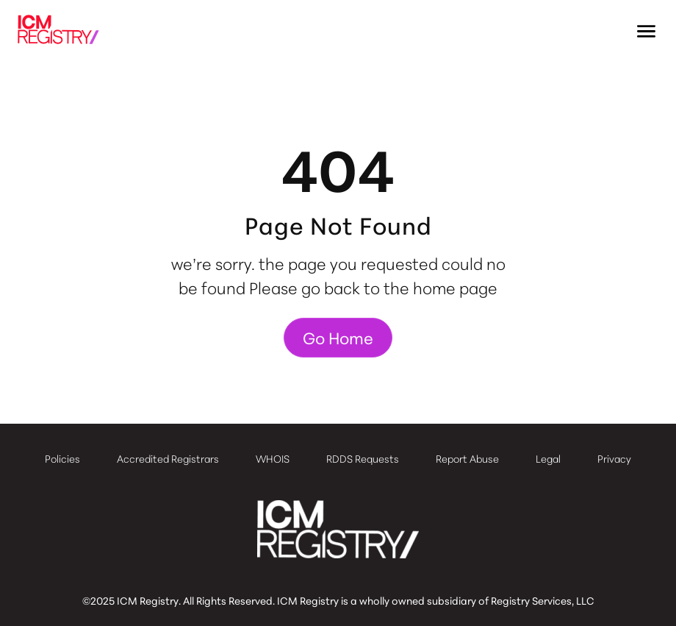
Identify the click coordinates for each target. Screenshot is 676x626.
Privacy (614, 458)
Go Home (338, 337)
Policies (62, 458)
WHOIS (273, 458)
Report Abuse (467, 458)
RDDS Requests (362, 458)
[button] (646, 31)
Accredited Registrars (168, 458)
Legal (548, 458)
